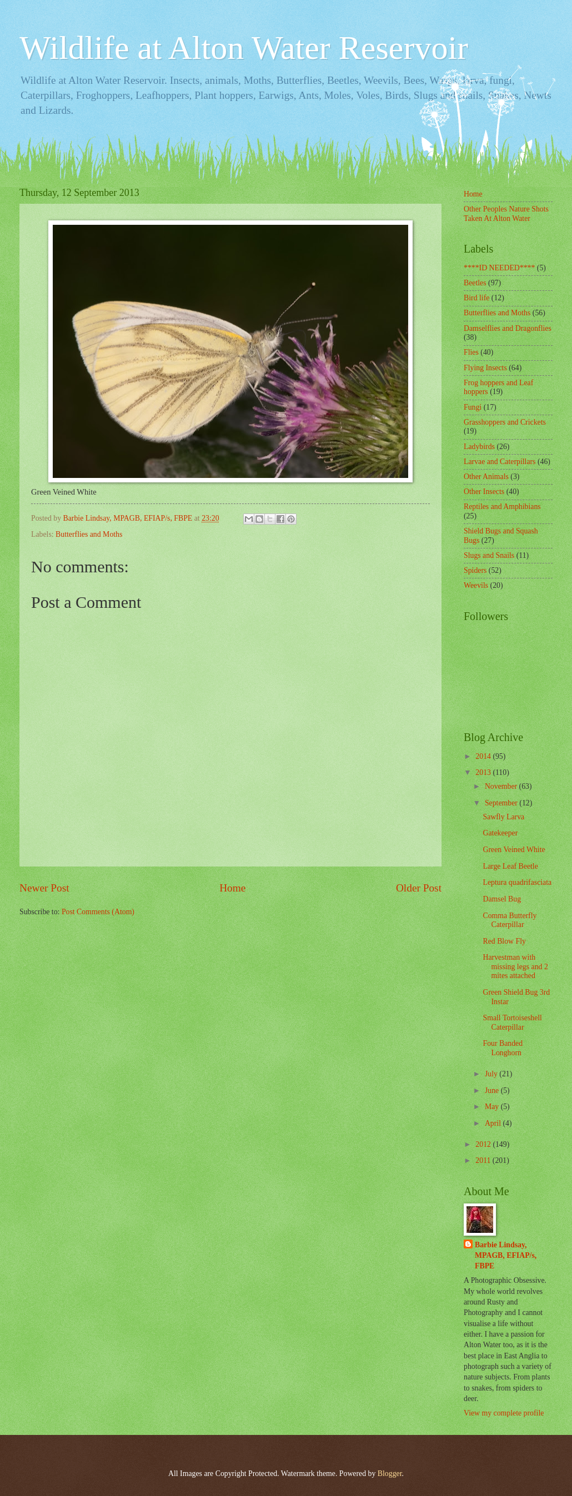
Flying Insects (485, 368)
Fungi (472, 407)
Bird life (476, 298)
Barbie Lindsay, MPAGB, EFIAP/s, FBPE (505, 1256)
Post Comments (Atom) (98, 912)
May (493, 1106)
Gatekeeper (500, 833)
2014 (484, 756)
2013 (484, 772)
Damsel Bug (502, 899)
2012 (484, 1144)
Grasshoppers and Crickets (505, 422)
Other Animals (486, 476)
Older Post (418, 888)
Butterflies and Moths (89, 534)
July (492, 1074)
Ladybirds (479, 446)
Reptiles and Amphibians (502, 506)
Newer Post (44, 888)
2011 (484, 1160)
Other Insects (484, 491)
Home (232, 888)
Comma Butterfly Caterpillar (509, 920)
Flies (471, 352)
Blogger (390, 1473)
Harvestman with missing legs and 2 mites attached (515, 966)
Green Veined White (514, 849)
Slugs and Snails (489, 555)
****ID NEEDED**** (499, 268)
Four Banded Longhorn (503, 1048)
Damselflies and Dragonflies (507, 328)
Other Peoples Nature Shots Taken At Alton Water (506, 214)
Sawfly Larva (503, 817)
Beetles (475, 283)
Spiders (475, 570)
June (493, 1090)
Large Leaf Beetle (510, 866)
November (502, 786)
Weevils (476, 585)
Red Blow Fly (504, 941)
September (502, 803)
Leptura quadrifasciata (517, 882)
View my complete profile (504, 1413)
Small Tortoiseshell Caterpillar (512, 1022)
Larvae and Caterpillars (499, 461)
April (494, 1123)
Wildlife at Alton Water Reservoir (243, 47)
